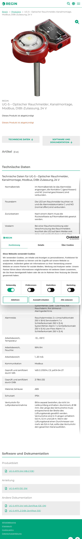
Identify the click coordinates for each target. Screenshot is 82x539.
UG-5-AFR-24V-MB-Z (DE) (21, 466)
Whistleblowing (9, 517)
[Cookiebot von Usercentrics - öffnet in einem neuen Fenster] (68, 238)
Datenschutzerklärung (12, 529)
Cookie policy (8, 525)
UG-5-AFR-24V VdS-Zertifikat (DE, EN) (27, 501)
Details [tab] (41, 245)
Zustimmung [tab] (14, 245)
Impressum (7, 521)
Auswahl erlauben (41, 300)
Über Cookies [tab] (68, 245)
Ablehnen (15, 300)
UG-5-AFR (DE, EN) (18, 483)
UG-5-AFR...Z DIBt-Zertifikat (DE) (25, 506)
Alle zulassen (67, 300)
